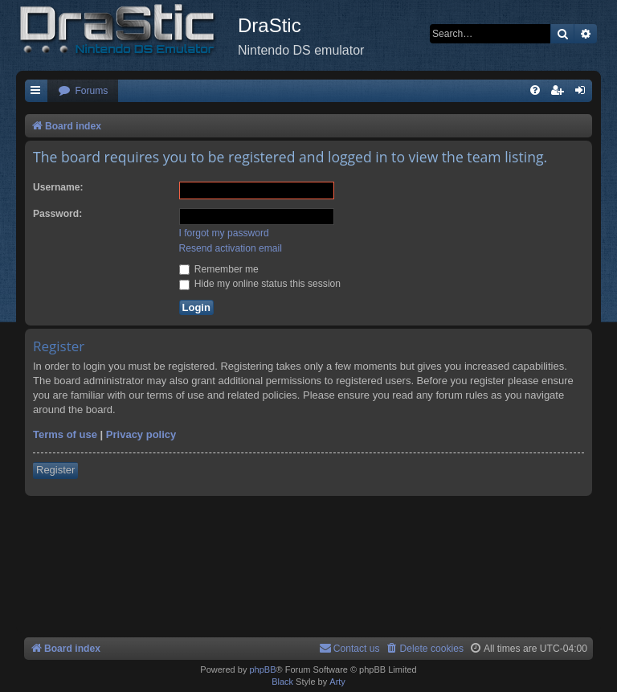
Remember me (219, 269)
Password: (57, 213)
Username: (58, 187)
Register (55, 470)
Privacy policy (141, 434)
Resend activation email (230, 248)
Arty (337, 681)
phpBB (262, 669)
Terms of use (65, 434)
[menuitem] (83, 91)
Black (282, 681)
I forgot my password (224, 233)
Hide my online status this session (260, 283)
